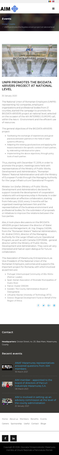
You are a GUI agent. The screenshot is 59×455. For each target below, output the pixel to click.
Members (24, 419)
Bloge (43, 423)
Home (4, 24)
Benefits (34, 419)
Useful (26, 423)
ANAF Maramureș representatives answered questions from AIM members (34, 366)
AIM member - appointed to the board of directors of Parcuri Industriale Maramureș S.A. (33, 383)
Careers (5, 423)
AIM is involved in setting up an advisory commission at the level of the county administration (35, 400)
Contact (35, 423)
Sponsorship (16, 423)
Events (12, 24)
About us (14, 419)
